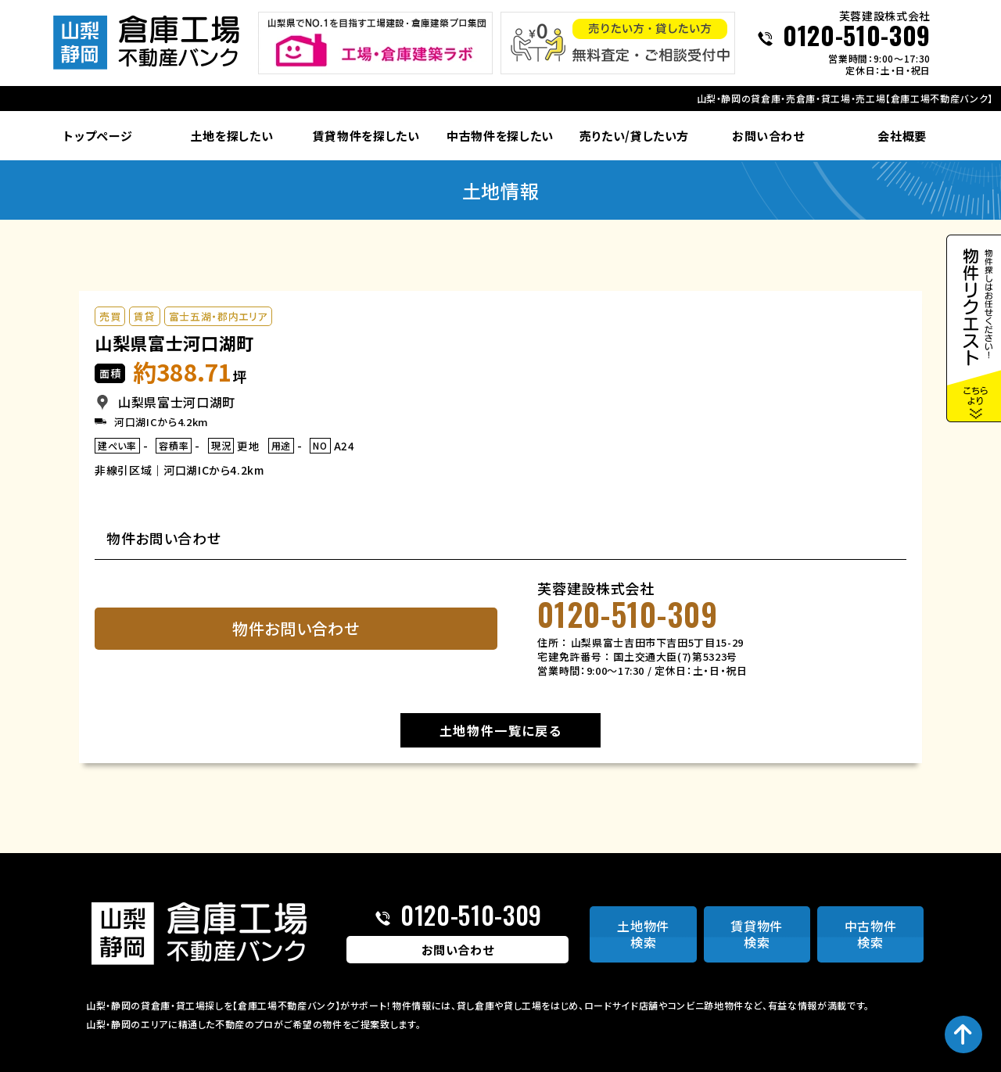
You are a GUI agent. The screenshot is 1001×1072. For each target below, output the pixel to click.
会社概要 (902, 135)
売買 (109, 316)
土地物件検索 (643, 934)
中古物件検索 (871, 934)
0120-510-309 (857, 36)
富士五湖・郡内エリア (218, 316)
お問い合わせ (768, 135)
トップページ (97, 135)
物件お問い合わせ (295, 628)
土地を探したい (232, 135)
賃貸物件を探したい (366, 135)
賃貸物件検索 (756, 934)
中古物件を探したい (500, 135)
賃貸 (144, 316)
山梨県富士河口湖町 (174, 342)
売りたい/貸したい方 (634, 135)
